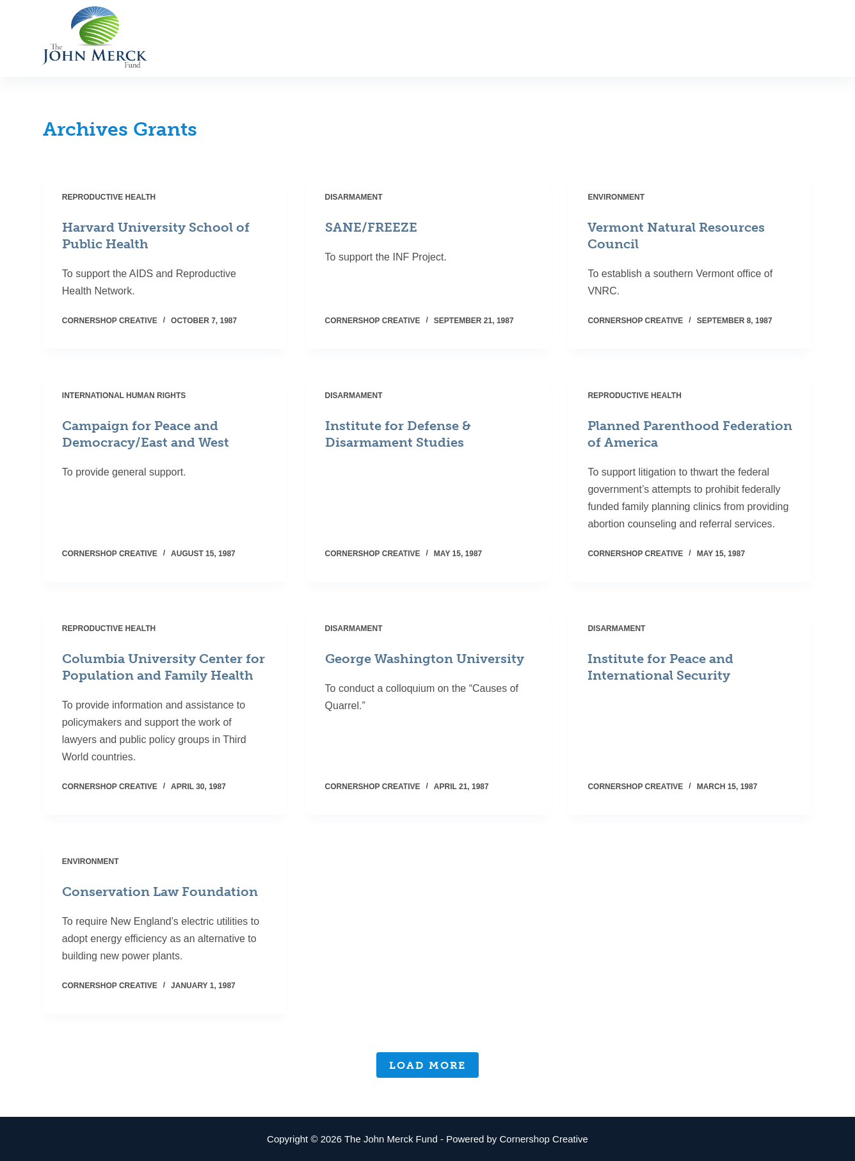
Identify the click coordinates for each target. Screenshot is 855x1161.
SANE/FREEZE (371, 227)
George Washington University (424, 658)
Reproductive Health (109, 197)
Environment (615, 197)
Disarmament (354, 197)
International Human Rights (124, 395)
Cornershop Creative (544, 1138)
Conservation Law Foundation (160, 891)
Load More (427, 1065)
